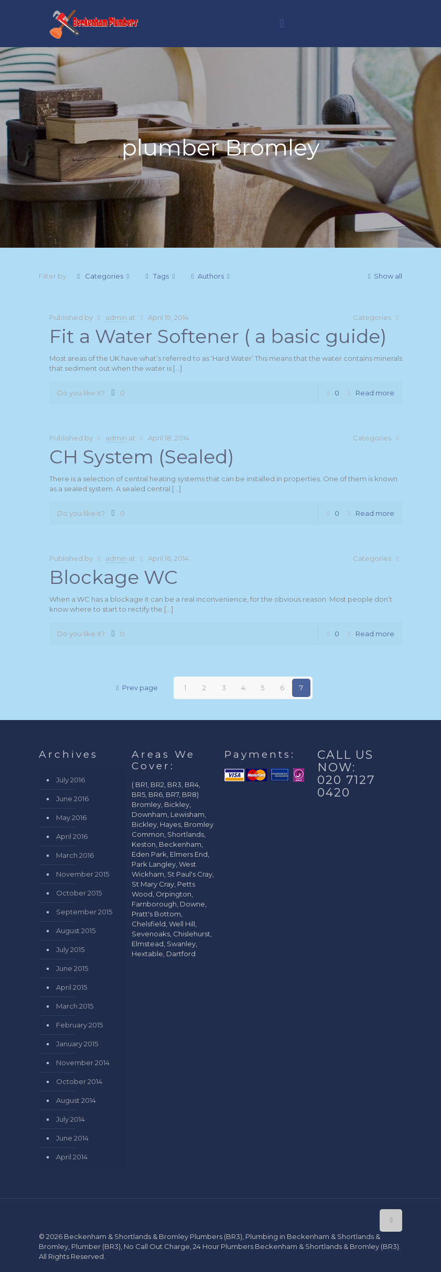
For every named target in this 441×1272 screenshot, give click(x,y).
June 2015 (72, 968)
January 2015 (77, 1043)
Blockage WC (113, 577)
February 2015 (79, 1025)
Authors (210, 276)
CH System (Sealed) (141, 456)
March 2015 (74, 1006)
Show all (383, 276)
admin (116, 317)
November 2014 (83, 1062)
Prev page (135, 687)
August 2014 (76, 1100)
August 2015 (75, 930)
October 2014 (79, 1081)
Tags (160, 276)
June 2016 (72, 798)
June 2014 (72, 1138)
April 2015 (71, 987)
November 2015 (82, 874)
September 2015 (84, 912)
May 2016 (71, 817)
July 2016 (70, 780)
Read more (375, 393)
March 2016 (75, 855)
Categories (103, 276)
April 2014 (72, 1157)
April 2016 (72, 836)
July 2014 (70, 1119)
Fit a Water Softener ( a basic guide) (217, 336)
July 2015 (70, 949)
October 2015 (79, 893)
